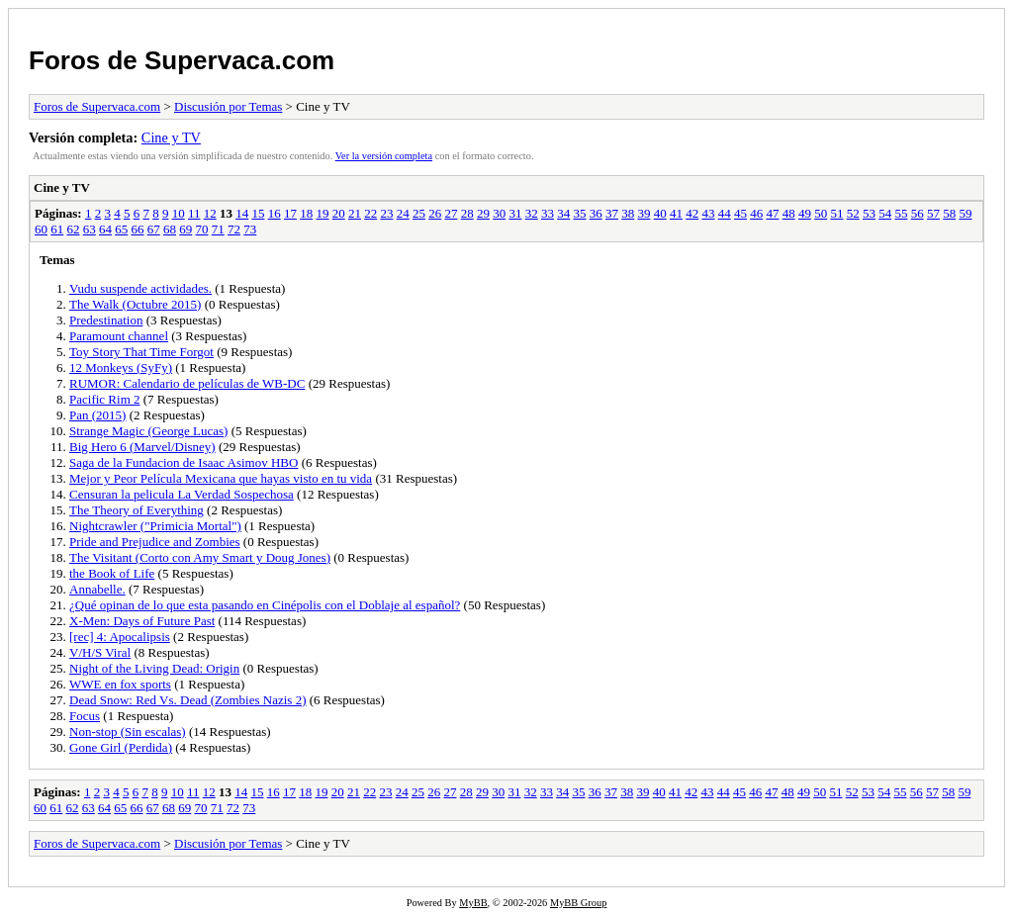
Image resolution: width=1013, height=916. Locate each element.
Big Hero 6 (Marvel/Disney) (142, 446)
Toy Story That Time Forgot (141, 351)
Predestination (105, 320)
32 (531, 213)
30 (499, 213)
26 (434, 213)
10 (178, 213)
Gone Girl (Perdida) (120, 747)
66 (138, 229)
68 (169, 229)
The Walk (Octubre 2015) (135, 304)
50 (820, 213)
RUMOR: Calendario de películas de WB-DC (187, 383)
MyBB (473, 902)
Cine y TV (171, 137)
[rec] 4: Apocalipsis (119, 636)
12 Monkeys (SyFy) (120, 367)
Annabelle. (97, 589)
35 (579, 213)
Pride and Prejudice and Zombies (154, 541)
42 (692, 213)
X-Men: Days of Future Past (142, 620)
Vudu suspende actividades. (140, 288)
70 (202, 229)
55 (900, 213)
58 (949, 213)
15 (257, 213)
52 (853, 213)
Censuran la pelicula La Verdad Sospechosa (181, 494)
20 (338, 213)
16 (274, 213)
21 (354, 213)
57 (933, 213)
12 (210, 213)
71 (218, 229)
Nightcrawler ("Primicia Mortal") (155, 525)
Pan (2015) (97, 415)
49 (804, 213)
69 (185, 229)
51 (836, 213)
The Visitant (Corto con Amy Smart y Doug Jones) (199, 557)
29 (483, 213)
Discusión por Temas (228, 106)
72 (234, 229)
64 (105, 229)
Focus (84, 715)
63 (89, 229)
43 (707, 213)
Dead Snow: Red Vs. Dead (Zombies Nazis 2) (188, 699)
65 (121, 229)
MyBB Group (578, 902)
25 (419, 213)
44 (724, 213)
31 (514, 213)
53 (869, 213)
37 (611, 213)
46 (756, 213)
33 (547, 213)
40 (660, 213)
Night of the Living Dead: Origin (154, 668)
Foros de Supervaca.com (181, 60)
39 (643, 213)
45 (740, 213)
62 (73, 229)
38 (627, 213)
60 (41, 229)
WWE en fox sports (120, 684)
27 (450, 213)
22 (370, 213)
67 (153, 229)
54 (884, 213)
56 (917, 213)
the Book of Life (111, 573)
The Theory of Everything (136, 510)
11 (194, 213)
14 (241, 213)
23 (386, 213)
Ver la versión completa (383, 155)
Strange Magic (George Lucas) (148, 430)
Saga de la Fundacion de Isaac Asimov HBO (183, 462)
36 (596, 213)
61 (56, 229)
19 (322, 213)
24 (403, 213)
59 (965, 213)
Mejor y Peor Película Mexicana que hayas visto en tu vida (220, 478)
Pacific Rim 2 (104, 399)
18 (306, 213)
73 (249, 229)
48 (789, 213)
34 (563, 213)
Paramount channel (118, 335)
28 (467, 213)
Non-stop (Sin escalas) (127, 731)
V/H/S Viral (100, 652)
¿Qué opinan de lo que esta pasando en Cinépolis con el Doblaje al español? (264, 604)
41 (676, 213)
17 (290, 213)
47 (772, 213)
